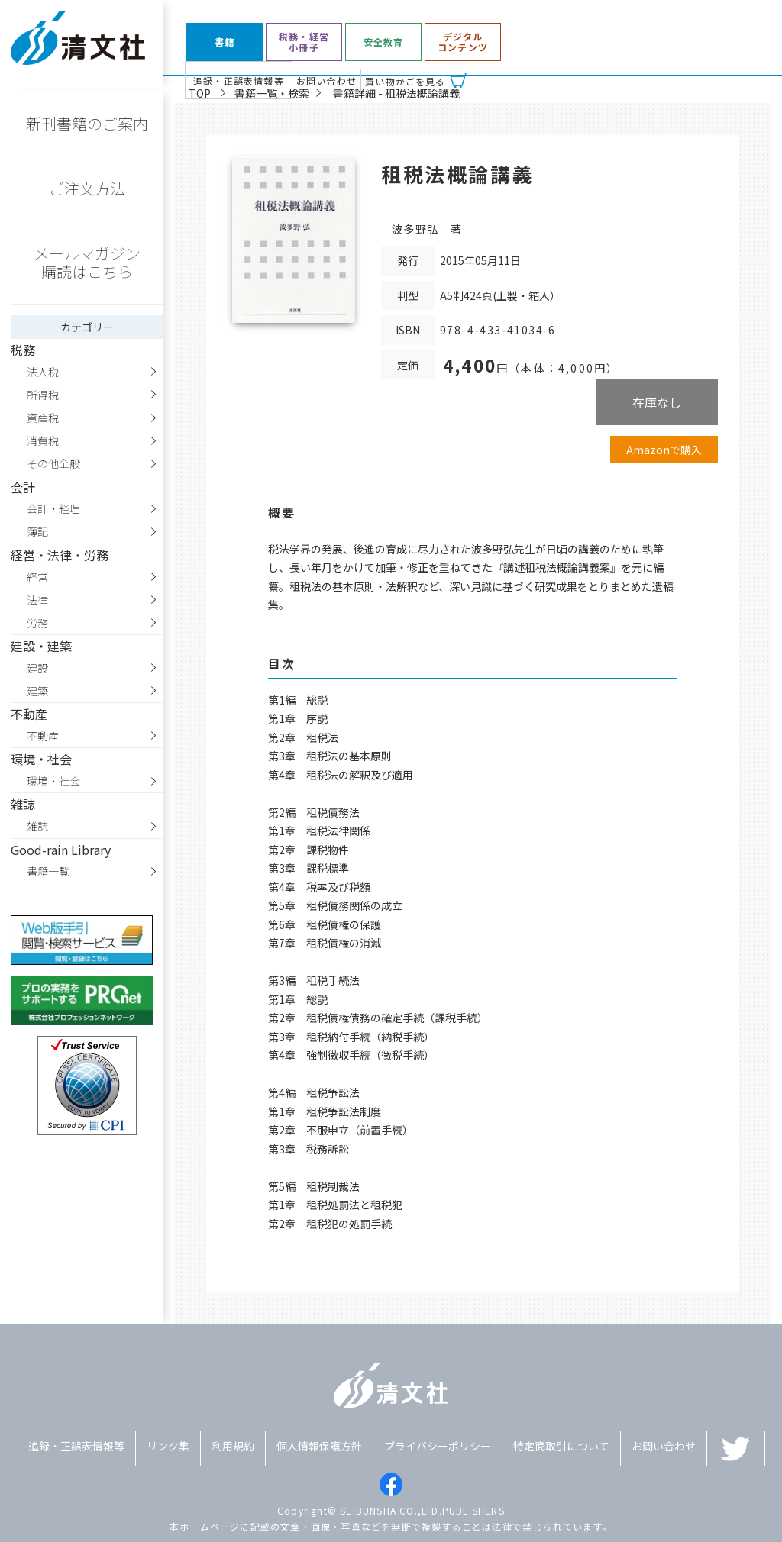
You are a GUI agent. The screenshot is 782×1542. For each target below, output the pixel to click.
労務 (37, 623)
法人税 (43, 371)
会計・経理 (53, 508)
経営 (37, 577)
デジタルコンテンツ (463, 42)
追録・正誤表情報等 (238, 80)
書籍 (224, 42)
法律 (37, 600)
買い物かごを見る (405, 81)
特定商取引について (561, 1445)
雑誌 (37, 826)
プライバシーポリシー (437, 1445)
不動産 (43, 736)
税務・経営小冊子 (304, 42)
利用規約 (233, 1445)
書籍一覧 (48, 871)
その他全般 (53, 463)
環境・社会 (53, 781)
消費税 (43, 440)
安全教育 (384, 42)
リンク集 (168, 1445)
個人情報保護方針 (319, 1445)
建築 (37, 690)
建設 (37, 668)
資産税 (43, 417)
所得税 (43, 394)
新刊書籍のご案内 (87, 123)
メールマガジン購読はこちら (87, 262)
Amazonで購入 (664, 449)
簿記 (37, 531)
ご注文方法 (87, 188)
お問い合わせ (326, 80)
